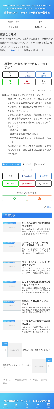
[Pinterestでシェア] (27, 82)
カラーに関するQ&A (11, 164)
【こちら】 (12, 50)
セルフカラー (41, 164)
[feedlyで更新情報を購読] (14, 198)
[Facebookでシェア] (27, 74)
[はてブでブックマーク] (43, 74)
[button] (43, 82)
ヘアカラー (28, 164)
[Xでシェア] (10, 74)
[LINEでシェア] (10, 82)
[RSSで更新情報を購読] (39, 198)
